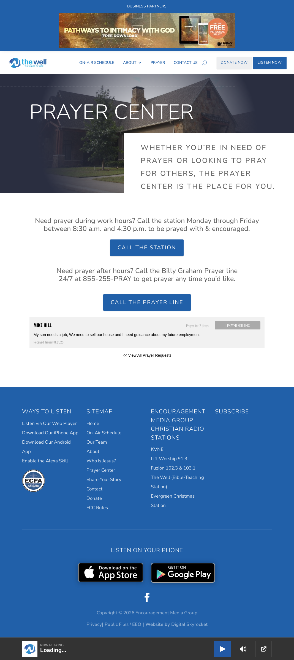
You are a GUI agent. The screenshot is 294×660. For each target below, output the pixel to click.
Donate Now (234, 62)
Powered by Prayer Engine (49, 364)
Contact (94, 489)
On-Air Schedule (96, 62)
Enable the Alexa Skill (45, 461)
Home (92, 423)
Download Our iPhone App (50, 433)
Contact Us (186, 62)
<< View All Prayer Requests (146, 355)
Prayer (158, 62)
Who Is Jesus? (101, 461)
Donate (94, 498)
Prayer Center (100, 470)
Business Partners (147, 6)
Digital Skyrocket (189, 624)
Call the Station (147, 247)
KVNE (157, 449)
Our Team (96, 442)
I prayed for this (237, 325)
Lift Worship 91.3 (169, 459)
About (129, 62)
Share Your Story (103, 479)
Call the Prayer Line (147, 302)
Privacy (94, 624)
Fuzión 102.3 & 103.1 (173, 468)
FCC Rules (97, 507)
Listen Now (270, 62)
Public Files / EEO (123, 624)
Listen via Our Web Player (49, 423)
